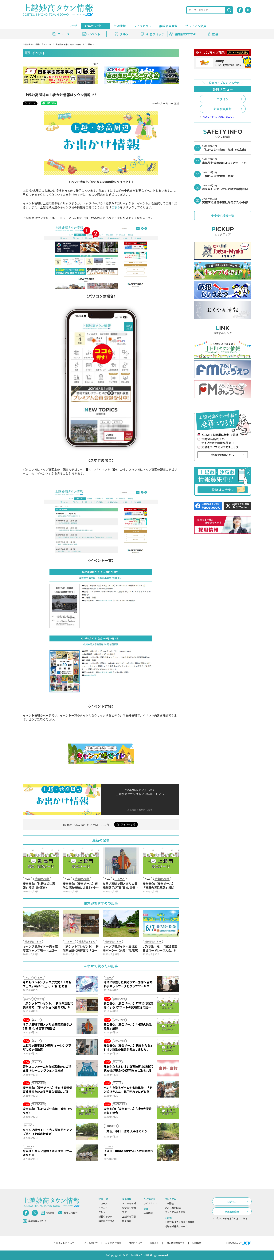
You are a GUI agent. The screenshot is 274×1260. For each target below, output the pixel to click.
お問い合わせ (67, 1212)
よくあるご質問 (113, 1243)
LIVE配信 (169, 1203)
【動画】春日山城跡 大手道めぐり (125, 1131)
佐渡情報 (148, 1213)
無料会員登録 (168, 26)
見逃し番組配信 (173, 1207)
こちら (115, 207)
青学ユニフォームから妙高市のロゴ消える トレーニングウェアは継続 (47, 1068)
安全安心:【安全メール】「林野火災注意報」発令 (128, 1111)
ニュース (103, 1203)
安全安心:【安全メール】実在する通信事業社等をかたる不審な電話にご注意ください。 (47, 1090)
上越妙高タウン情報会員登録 (179, 1222)
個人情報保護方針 (175, 1243)
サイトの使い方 (90, 1243)
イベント (48, 44)
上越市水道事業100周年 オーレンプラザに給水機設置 (47, 1047)
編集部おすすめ (107, 1220)
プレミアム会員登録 (175, 1212)
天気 (124, 1212)
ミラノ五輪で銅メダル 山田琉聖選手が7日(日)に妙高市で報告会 (47, 1026)
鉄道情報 (126, 1220)
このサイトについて (63, 1243)
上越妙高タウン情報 (31, 44)
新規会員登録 (222, 109)
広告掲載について (35, 1221)
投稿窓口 (48, 1213)
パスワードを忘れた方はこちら (219, 117)
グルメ (102, 1212)
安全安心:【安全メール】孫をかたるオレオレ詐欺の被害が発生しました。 (128, 1047)
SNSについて (135, 1243)
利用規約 (197, 1243)
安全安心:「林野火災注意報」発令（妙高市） (47, 1111)
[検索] (229, 10)
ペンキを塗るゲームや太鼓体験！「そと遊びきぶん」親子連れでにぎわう (128, 1090)
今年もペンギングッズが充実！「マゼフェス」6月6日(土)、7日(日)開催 (47, 984)
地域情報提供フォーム (176, 1226)
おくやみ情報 (129, 1203)
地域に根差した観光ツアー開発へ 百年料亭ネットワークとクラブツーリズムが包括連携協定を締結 (128, 984)
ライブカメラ (142, 26)
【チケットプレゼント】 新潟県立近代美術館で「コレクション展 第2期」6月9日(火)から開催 (48, 1005)
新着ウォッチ (105, 1216)
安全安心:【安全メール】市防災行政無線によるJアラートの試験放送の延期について (128, 1005)
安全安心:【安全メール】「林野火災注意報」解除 (128, 1026)
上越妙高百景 (129, 1216)
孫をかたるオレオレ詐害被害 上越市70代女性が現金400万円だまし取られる (128, 1068)
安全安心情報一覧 (222, 216)
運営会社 (154, 1243)
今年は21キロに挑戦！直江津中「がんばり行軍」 (47, 1153)
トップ (72, 26)
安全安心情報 (129, 1207)
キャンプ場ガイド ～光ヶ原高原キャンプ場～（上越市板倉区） (47, 1132)
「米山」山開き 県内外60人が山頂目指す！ (128, 1153)
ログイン (223, 99)
